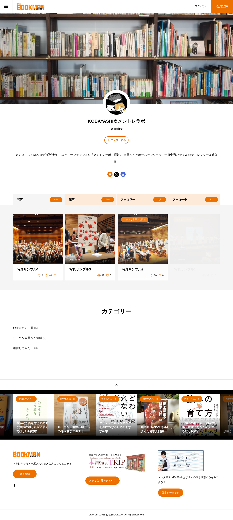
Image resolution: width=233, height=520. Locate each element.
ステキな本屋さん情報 (27, 337)
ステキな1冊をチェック (102, 480)
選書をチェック (170, 492)
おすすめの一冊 (23, 327)
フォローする (118, 140)
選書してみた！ (23, 348)
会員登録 (222, 6)
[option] (34, 415)
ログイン (200, 6)
